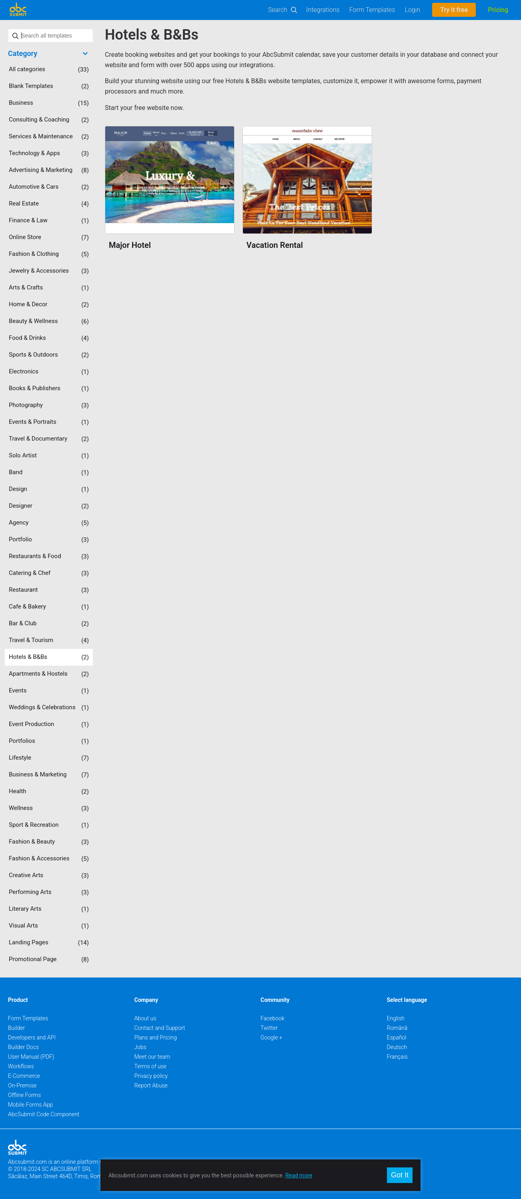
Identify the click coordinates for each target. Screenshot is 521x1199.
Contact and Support (159, 1028)
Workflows (21, 1066)
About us (145, 1018)
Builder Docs (23, 1047)
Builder (16, 1028)
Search (278, 10)
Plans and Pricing (155, 1037)
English (396, 1018)
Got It (400, 1175)
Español (397, 1037)
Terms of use (150, 1066)
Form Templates (372, 10)
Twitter (269, 1028)
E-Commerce (24, 1076)
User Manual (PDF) (31, 1056)
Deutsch (397, 1047)
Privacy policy (151, 1076)
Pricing (498, 10)
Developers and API (32, 1037)
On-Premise (22, 1085)
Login (412, 10)
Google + (271, 1037)
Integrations (323, 10)
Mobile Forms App (30, 1104)
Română (397, 1028)
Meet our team (152, 1056)
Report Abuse (151, 1085)
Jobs (140, 1047)
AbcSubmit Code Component (43, 1114)
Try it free (454, 10)
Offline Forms (24, 1095)
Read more (298, 1175)
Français (397, 1056)
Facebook (272, 1018)
